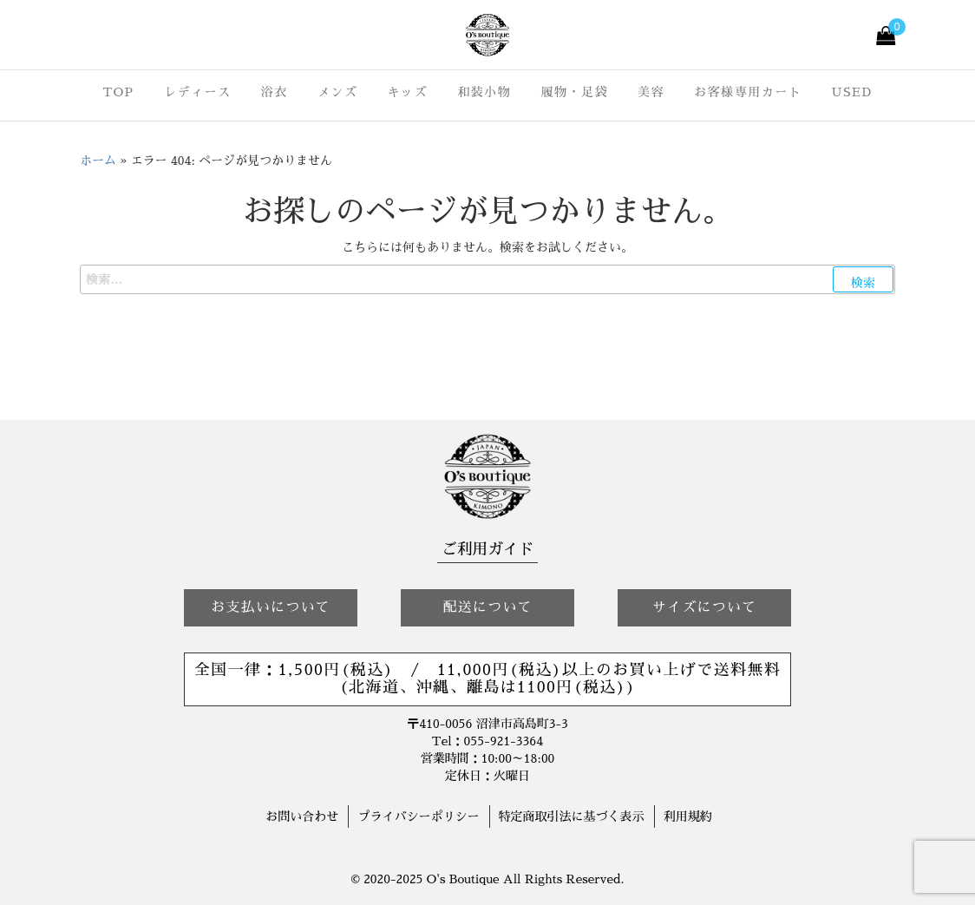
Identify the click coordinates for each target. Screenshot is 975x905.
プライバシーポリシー (418, 816)
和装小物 (484, 92)
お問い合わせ (301, 816)
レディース (198, 92)
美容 (651, 92)
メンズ (337, 92)
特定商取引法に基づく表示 (572, 816)
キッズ (408, 92)
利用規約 (688, 816)
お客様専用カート (748, 92)
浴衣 (274, 92)
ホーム (98, 160)
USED (852, 92)
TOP (118, 92)
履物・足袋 (574, 92)
